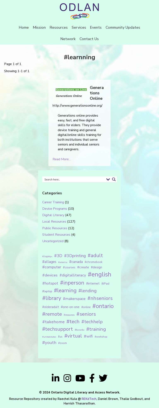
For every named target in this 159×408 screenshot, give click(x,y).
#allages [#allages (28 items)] (49, 261)
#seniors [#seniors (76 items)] (86, 314)
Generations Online (97, 93)
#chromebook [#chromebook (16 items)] (93, 262)
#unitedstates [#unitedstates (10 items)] (49, 336)
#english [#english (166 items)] (99, 274)
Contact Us (89, 38)
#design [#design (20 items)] (96, 267)
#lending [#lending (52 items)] (87, 291)
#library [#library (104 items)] (51, 298)
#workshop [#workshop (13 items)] (101, 336)
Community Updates (123, 27)
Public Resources (54, 228)
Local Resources (54, 221)
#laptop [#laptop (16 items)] (47, 291)
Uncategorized (53, 241)
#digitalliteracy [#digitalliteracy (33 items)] (72, 275)
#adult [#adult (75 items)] (95, 255)
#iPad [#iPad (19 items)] (105, 283)
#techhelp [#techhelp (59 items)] (92, 321)
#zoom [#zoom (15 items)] (62, 343)
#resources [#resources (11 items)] (69, 315)
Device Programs (54, 208)
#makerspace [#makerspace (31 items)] (74, 298)
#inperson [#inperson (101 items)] (72, 282)
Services (79, 27)
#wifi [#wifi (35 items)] (88, 336)
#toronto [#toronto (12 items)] (79, 330)
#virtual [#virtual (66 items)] (73, 336)
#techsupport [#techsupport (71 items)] (57, 329)
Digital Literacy (53, 215)
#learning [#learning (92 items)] (65, 290)
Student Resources (56, 234)
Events (96, 27)
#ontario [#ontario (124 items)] (103, 306)
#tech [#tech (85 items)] (73, 321)
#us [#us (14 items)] (60, 337)
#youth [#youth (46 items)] (49, 342)
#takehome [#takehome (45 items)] (53, 322)
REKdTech (89, 399)
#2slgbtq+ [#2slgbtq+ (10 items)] (47, 256)
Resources (59, 27)
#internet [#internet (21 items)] (93, 283)
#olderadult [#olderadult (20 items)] (50, 307)
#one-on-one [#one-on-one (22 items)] (70, 307)
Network (68, 38)
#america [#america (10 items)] (62, 262)
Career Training (53, 202)
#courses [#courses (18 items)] (69, 267)
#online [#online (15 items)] (85, 307)
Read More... (62, 159)
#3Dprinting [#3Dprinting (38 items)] (75, 256)
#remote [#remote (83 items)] (52, 314)
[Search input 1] (74, 179)
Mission (39, 27)
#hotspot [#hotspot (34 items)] (50, 283)
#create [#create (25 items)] (83, 267)
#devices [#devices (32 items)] (50, 275)
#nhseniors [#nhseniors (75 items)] (100, 298)
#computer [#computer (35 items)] (51, 267)
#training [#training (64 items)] (96, 329)
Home (24, 27)
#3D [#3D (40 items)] (58, 256)
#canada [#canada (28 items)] (76, 261)
